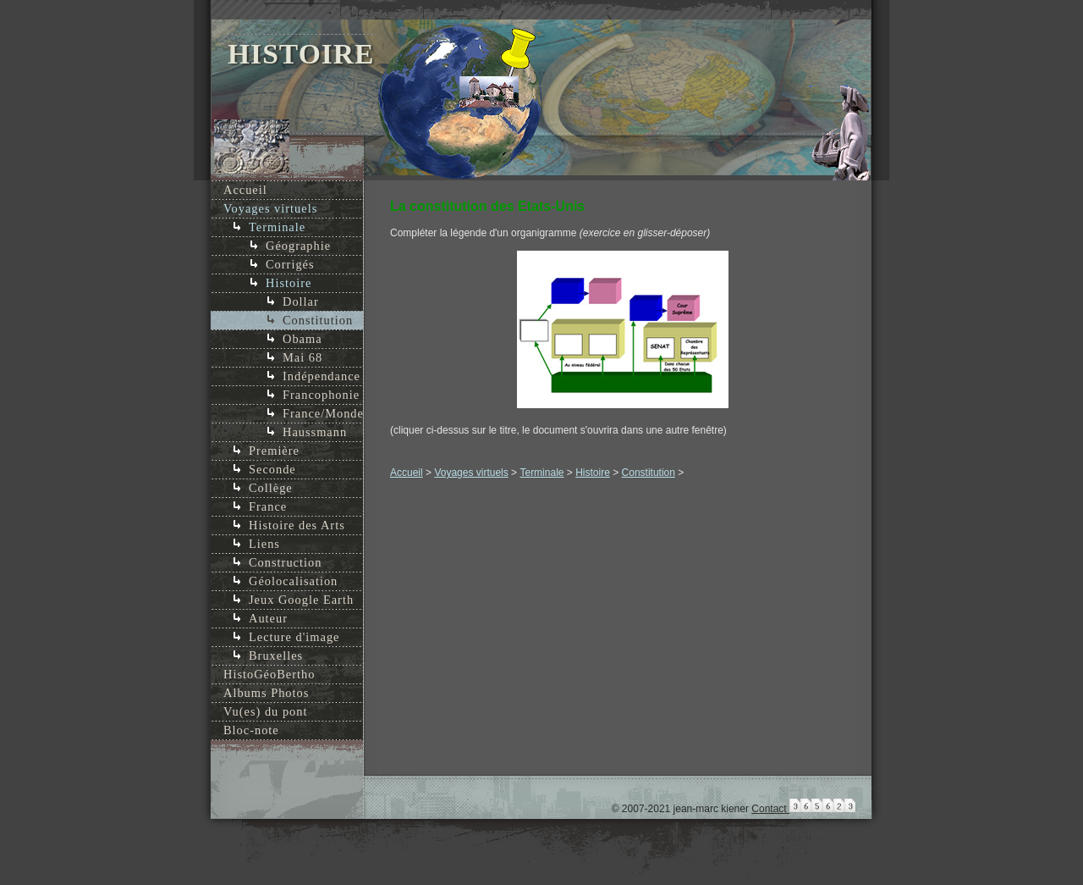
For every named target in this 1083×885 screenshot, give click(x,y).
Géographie (298, 245)
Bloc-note (251, 730)
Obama (302, 339)
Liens (264, 543)
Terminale (541, 472)
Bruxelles (276, 655)
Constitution (648, 472)
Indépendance (321, 376)
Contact (770, 809)
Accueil (406, 472)
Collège (271, 488)
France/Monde (323, 413)
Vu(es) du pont (265, 711)
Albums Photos (266, 693)
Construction (285, 562)
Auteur (268, 618)
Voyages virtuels (471, 472)
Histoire (592, 472)
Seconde (272, 469)
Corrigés (290, 264)
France (268, 506)
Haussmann (315, 432)
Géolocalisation (293, 581)
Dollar (301, 301)
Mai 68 (302, 357)
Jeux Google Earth (301, 599)
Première (274, 450)
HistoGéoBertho (269, 674)
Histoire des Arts (297, 525)
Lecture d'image (294, 637)
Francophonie (321, 394)
